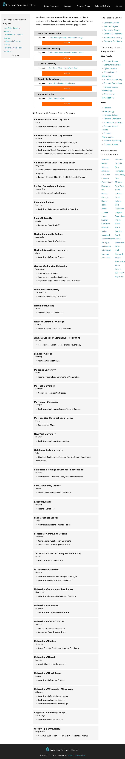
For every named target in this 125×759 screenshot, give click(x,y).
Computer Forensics (112, 65)
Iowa (103, 216)
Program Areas (83, 6)
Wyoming (119, 276)
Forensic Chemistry (112, 118)
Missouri (105, 254)
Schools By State (102, 6)
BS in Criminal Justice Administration (62, 83)
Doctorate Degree (112, 30)
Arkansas (105, 171)
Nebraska (119, 159)
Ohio (117, 205)
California (105, 174)
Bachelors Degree (111, 22)
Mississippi (106, 250)
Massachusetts (108, 238)
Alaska (104, 163)
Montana (105, 257)
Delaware (105, 186)
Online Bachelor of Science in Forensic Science (66, 52)
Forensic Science (111, 61)
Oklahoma (119, 208)
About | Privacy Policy (76, 755)
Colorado (105, 178)
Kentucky (105, 223)
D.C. (103, 189)
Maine (104, 231)
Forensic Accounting (113, 79)
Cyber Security (110, 68)
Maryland (105, 235)
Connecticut (106, 182)
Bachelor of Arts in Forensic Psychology (63, 68)
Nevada (118, 163)
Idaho (103, 205)
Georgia (104, 197)
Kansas (104, 220)
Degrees (67, 6)
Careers (119, 6)
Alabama (105, 159)
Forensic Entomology (113, 122)
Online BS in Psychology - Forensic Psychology (66, 37)
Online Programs (51, 6)
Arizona (104, 167)
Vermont (119, 254)
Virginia (118, 257)
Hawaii (104, 201)
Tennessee (119, 242)
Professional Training (113, 37)
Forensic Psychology (113, 83)
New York (119, 186)
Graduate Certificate (113, 41)
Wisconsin (119, 273)
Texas (117, 246)
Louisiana (105, 227)
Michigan (105, 242)
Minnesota (106, 246)
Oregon (118, 212)
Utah (117, 250)
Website (67, 42)
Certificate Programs (113, 33)
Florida (104, 193)
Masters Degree (111, 26)
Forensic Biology (111, 115)
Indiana (104, 212)
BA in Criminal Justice (56, 98)
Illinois (104, 208)
